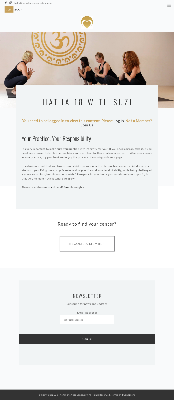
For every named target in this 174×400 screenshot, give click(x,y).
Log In (118, 120)
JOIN (9, 9)
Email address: (87, 318)
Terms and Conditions (123, 394)
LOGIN (18, 9)
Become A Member (87, 243)
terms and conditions (55, 187)
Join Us (87, 125)
